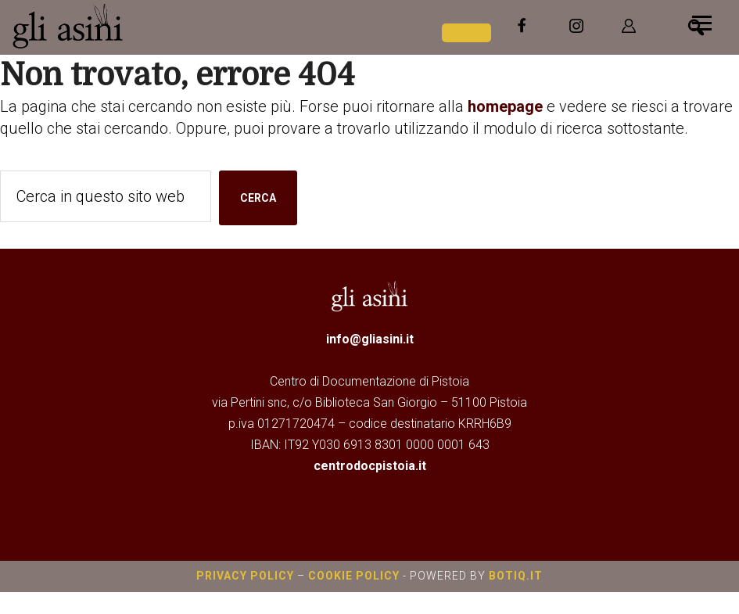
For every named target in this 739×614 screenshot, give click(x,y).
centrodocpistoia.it (370, 465)
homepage (505, 106)
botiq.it (514, 575)
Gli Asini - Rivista (129, 25)
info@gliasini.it (370, 339)
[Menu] (701, 21)
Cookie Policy (354, 575)
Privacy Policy (245, 575)
